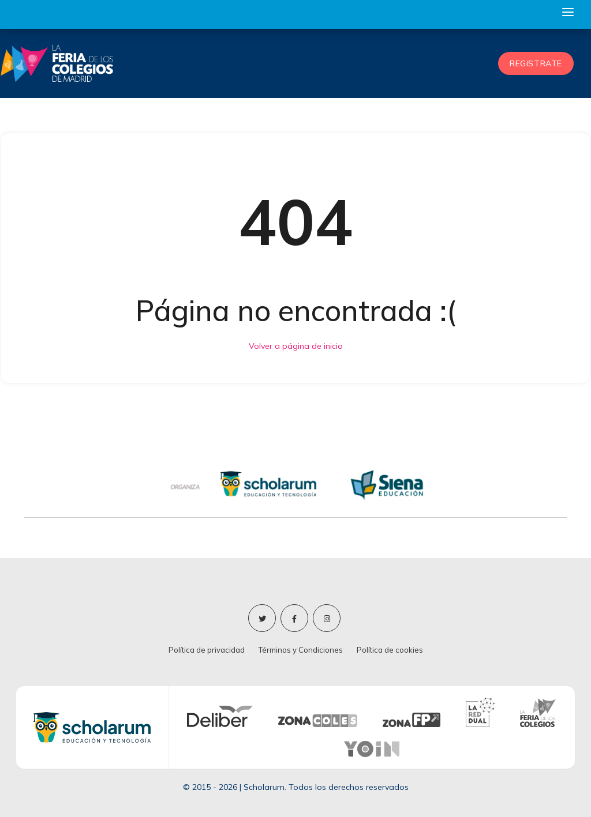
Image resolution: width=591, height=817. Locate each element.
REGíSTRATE (536, 63)
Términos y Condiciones (301, 649)
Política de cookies (390, 649)
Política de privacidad (207, 649)
